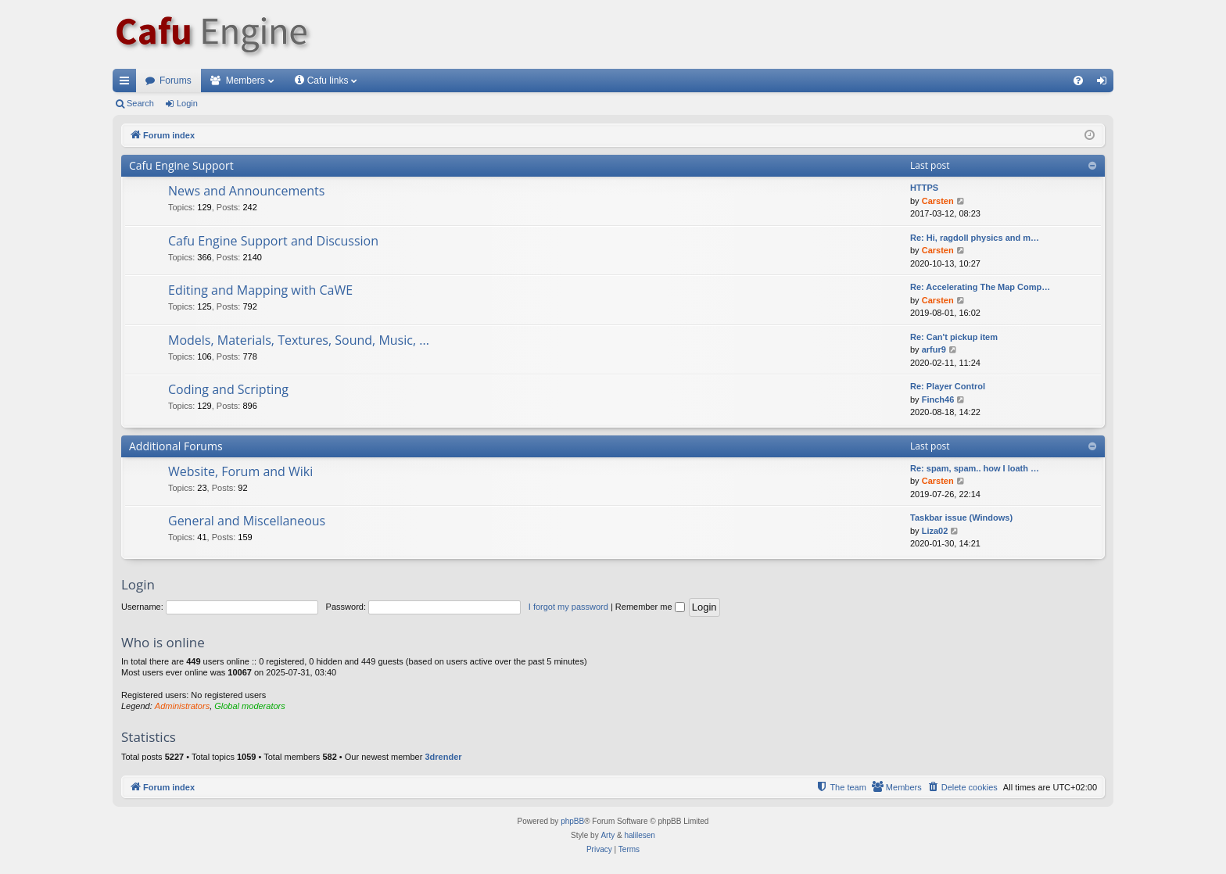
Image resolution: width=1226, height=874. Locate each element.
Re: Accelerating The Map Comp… (980, 287)
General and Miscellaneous (246, 520)
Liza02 (935, 531)
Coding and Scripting (228, 389)
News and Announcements (246, 190)
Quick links (127, 83)
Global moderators (249, 706)
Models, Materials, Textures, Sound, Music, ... (298, 340)
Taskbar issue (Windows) (961, 517)
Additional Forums (176, 446)
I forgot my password (568, 606)
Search (140, 103)
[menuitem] (1078, 80)
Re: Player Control (947, 386)
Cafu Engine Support (181, 165)
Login (187, 103)
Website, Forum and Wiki (240, 471)
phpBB (572, 821)
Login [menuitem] (1105, 83)
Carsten (938, 201)
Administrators (182, 706)
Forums (176, 80)
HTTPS (924, 187)
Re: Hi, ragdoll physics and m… (974, 237)
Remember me (650, 606)
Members (245, 80)
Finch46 (938, 399)
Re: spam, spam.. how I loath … (974, 468)
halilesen (639, 835)
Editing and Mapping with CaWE (260, 290)
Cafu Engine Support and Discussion (273, 240)
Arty (607, 835)
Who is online (163, 642)
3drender (443, 756)
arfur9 (934, 349)
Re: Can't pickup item (954, 337)
